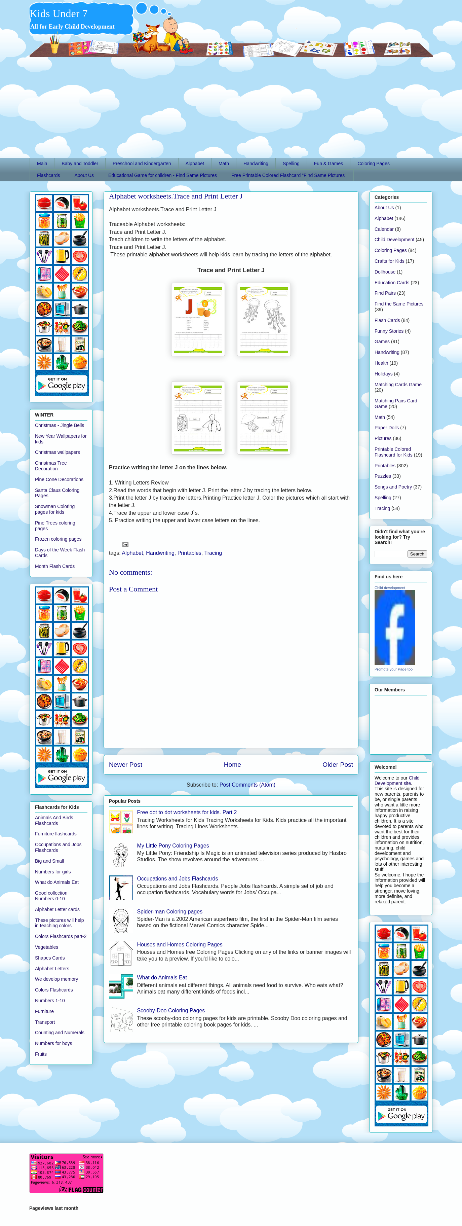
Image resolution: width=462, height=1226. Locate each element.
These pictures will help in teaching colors (59, 923)
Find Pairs (385, 293)
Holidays (384, 373)
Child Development (394, 239)
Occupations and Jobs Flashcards (177, 878)
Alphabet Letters (52, 968)
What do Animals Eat (162, 977)
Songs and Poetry (393, 487)
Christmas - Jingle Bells (59, 425)
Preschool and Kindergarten (142, 163)
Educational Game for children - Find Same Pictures (162, 175)
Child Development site (397, 780)
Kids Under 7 (58, 13)
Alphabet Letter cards (57, 909)
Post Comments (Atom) (247, 785)
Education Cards (392, 282)
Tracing (213, 553)
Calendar (384, 229)
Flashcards (48, 175)
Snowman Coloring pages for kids (55, 509)
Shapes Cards (50, 958)
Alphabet (195, 163)
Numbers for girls (53, 871)
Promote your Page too (394, 669)
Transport (45, 1022)
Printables (189, 553)
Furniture (44, 1011)
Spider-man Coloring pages (169, 911)
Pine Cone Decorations (59, 479)
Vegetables (46, 947)
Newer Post (125, 764)
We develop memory (56, 979)
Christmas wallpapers (57, 452)
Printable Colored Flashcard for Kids (394, 452)
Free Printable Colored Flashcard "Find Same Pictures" (288, 175)
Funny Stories (389, 331)
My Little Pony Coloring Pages (173, 846)
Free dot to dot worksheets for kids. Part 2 (187, 812)
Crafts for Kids (390, 261)
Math (224, 163)
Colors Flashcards (54, 990)
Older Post (337, 764)
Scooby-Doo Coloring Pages (171, 1010)
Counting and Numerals (59, 1032)
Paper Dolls (387, 427)
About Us (84, 175)
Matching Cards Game (398, 384)
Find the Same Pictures (399, 303)
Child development (390, 588)
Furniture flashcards (56, 833)
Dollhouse (385, 272)
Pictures (383, 438)
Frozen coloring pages (58, 539)
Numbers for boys (53, 1043)
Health (381, 363)
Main (42, 163)
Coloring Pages (373, 163)
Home (232, 764)
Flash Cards (387, 320)
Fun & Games (328, 163)
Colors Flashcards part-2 (60, 936)
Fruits (41, 1054)
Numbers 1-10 (50, 1000)
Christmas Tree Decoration (51, 465)
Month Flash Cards (55, 566)
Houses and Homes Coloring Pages (179, 944)
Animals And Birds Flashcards (54, 820)
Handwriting (255, 163)
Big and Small (49, 861)
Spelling (291, 163)
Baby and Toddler (80, 163)
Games (382, 341)
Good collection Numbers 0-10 (51, 895)
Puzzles (383, 476)
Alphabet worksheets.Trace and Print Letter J (176, 196)
